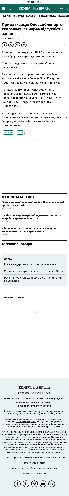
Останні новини (14, 297)
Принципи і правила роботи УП (34, 406)
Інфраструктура (47, 16)
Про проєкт (29, 398)
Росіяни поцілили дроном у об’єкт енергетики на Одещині (33, 279)
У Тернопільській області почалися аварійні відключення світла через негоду (29, 229)
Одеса (20, 133)
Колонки (31, 16)
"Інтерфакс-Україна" (26, 421)
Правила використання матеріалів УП (34, 402)
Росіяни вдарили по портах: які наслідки (30, 264)
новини (6, 16)
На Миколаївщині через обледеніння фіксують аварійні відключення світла (31, 217)
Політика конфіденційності (51, 398)
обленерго (8, 133)
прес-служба (36, 63)
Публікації (18, 16)
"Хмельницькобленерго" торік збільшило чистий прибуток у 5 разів (33, 204)
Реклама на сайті (11, 398)
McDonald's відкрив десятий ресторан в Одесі (33, 271)
